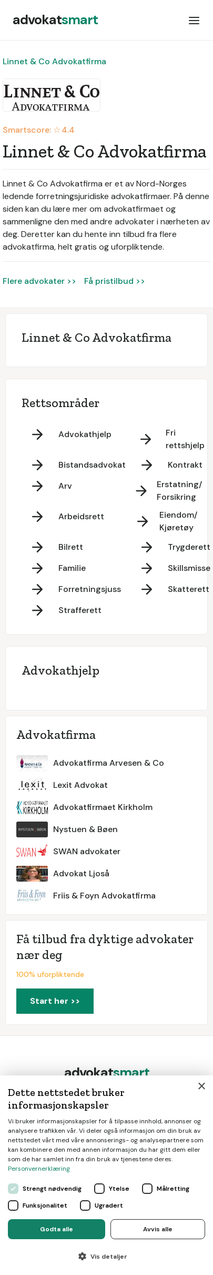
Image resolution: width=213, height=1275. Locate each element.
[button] (194, 20)
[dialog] (106, 1175)
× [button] (201, 1087)
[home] (55, 20)
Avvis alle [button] (158, 1229)
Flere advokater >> (39, 280)
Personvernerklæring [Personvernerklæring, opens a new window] (39, 1168)
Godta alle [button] (56, 1229)
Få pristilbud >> (114, 280)
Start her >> (55, 1000)
